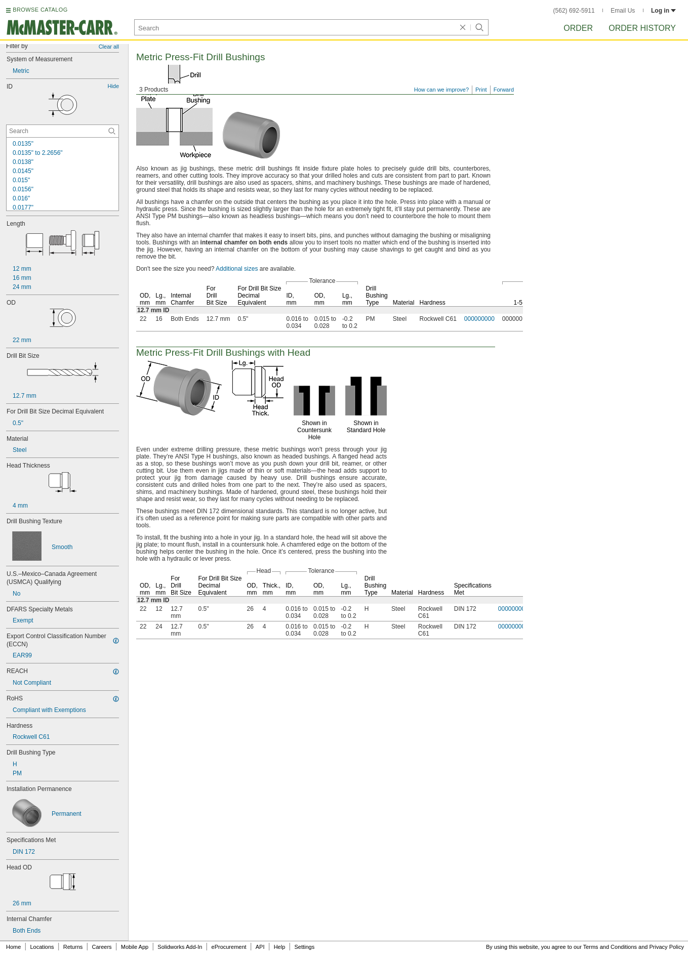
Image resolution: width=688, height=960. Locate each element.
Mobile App (134, 947)
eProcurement (229, 947)
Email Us (623, 10)
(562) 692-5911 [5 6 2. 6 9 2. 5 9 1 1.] (574, 10)
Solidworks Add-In (179, 947)
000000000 (479, 318)
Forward (504, 90)
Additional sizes (237, 268)
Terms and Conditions (610, 947)
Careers (101, 947)
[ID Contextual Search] (62, 131)
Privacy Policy (667, 947)
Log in (663, 10)
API (260, 947)
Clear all (109, 47)
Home (13, 947)
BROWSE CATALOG (40, 10)
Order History (642, 28)
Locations (42, 947)
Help (280, 947)
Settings (304, 947)
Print (481, 90)
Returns (73, 947)
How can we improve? (441, 90)
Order (578, 28)
